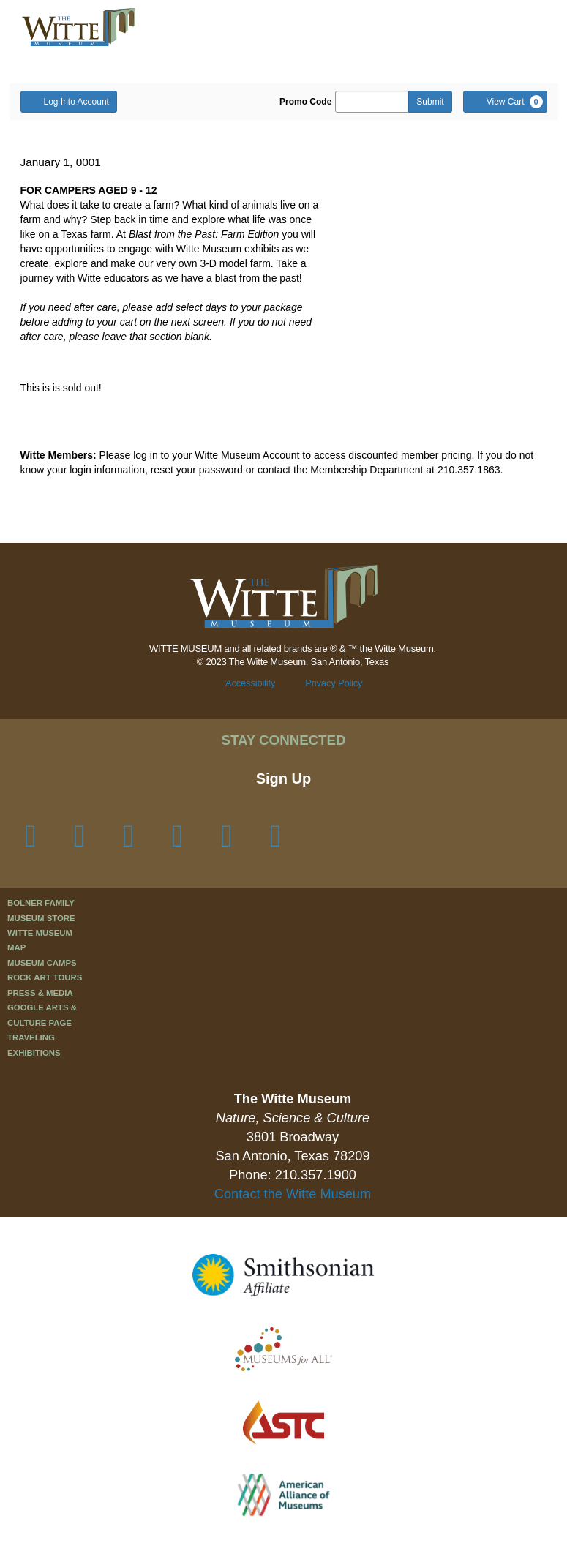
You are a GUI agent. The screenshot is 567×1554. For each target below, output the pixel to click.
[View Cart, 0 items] (505, 102)
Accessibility (250, 682)
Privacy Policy (333, 682)
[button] (440, 27)
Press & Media (40, 992)
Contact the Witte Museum (292, 1194)
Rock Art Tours (44, 977)
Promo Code (305, 101)
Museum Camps (42, 962)
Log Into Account (69, 101)
